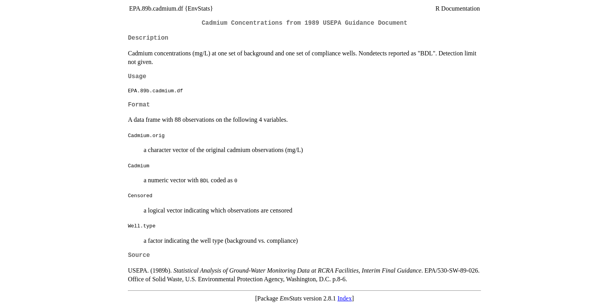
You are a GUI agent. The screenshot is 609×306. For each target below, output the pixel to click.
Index (344, 298)
